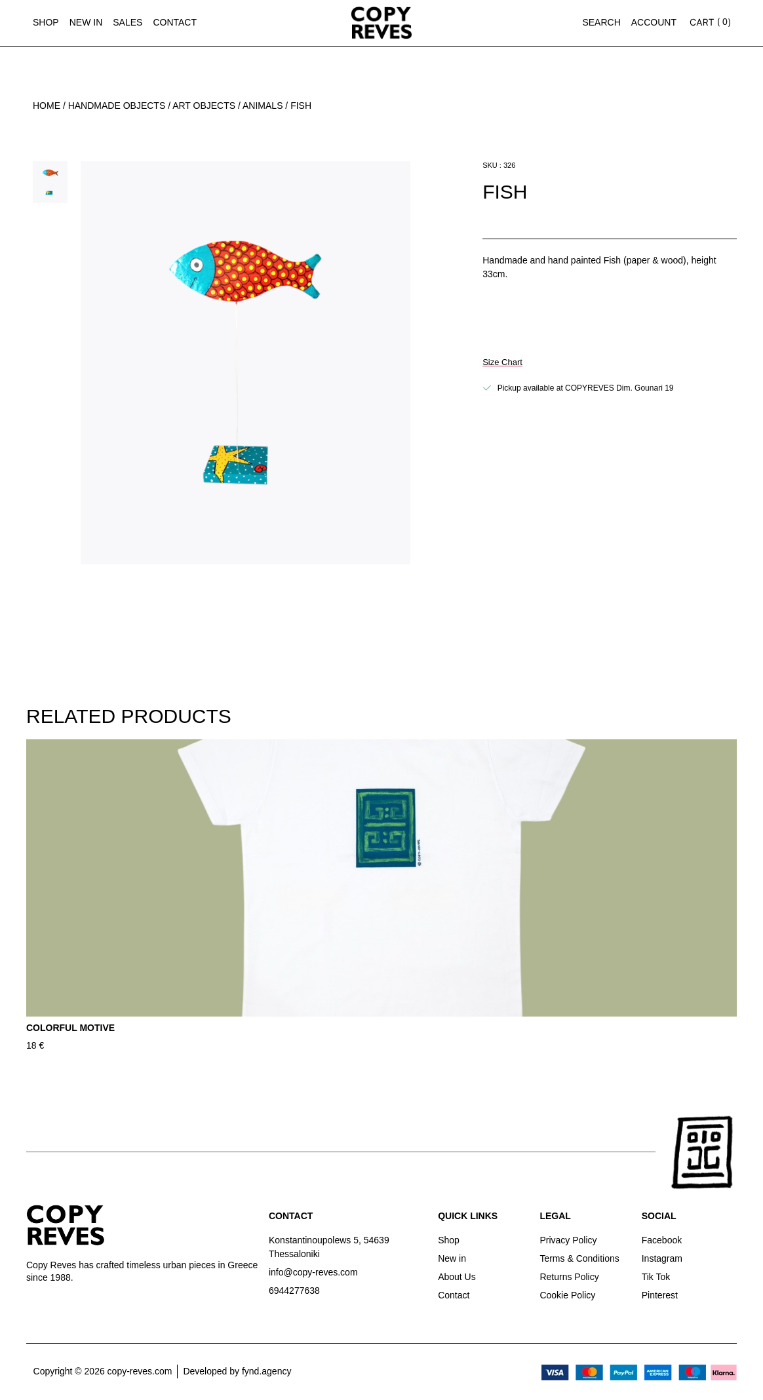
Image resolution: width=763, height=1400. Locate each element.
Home (46, 105)
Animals (263, 105)
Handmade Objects (117, 105)
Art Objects (203, 105)
